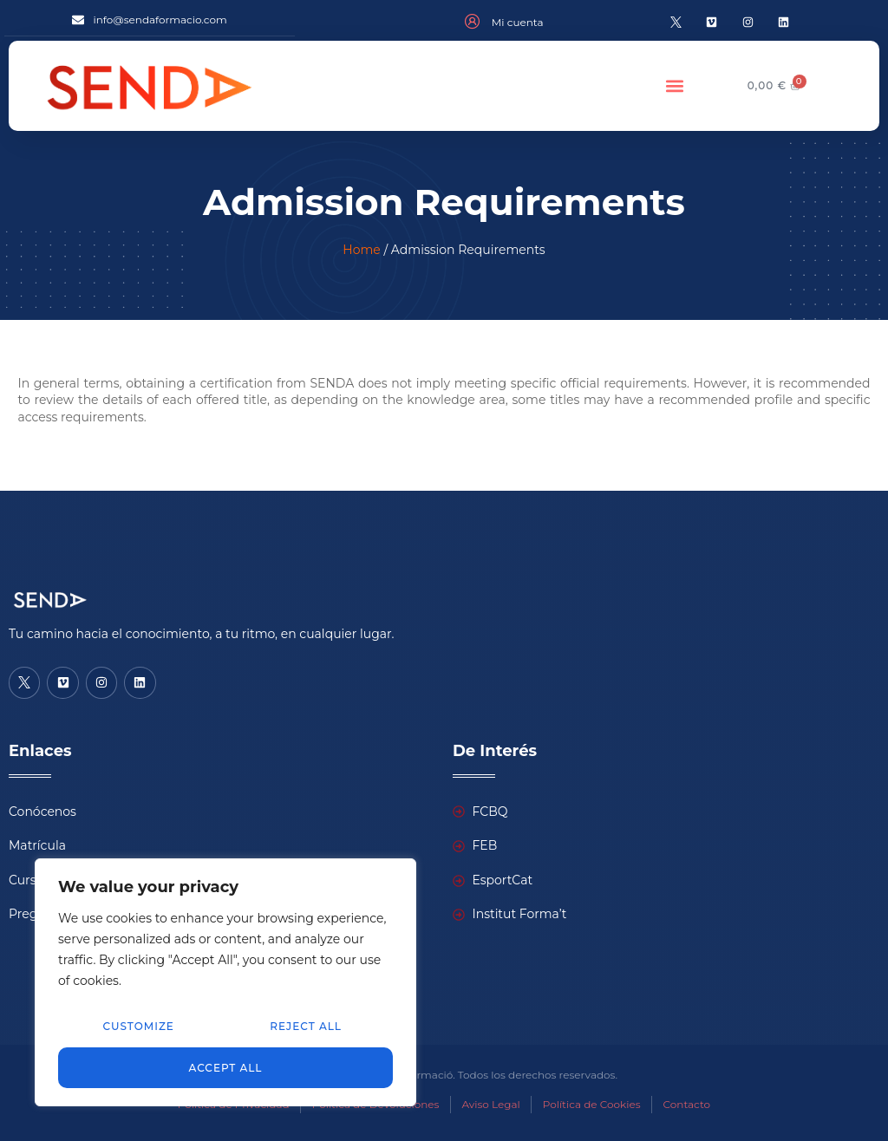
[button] (674, 85)
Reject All (306, 1026)
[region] (225, 982)
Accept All (226, 1066)
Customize (138, 1026)
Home (361, 250)
